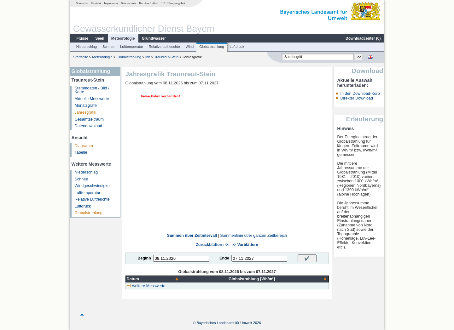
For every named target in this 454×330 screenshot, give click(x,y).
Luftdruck (237, 46)
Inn (147, 57)
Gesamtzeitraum (89, 119)
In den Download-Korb (360, 93)
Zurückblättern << (212, 244)
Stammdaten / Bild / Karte (92, 90)
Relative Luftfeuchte (164, 46)
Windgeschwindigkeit (93, 186)
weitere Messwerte (149, 286)
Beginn (144, 258)
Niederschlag (86, 46)
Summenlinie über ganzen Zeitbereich (253, 235)
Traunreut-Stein (166, 57)
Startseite (82, 3)
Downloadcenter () (363, 38)
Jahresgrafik (85, 112)
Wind (190, 46)
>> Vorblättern (245, 244)
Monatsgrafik (86, 105)
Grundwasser (154, 38)
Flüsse (82, 38)
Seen (99, 38)
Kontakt (96, 3)
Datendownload (88, 126)
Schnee (108, 46)
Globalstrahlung (211, 46)
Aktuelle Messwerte (92, 99)
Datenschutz (128, 3)
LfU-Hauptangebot (173, 3)
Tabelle (81, 152)
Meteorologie (123, 38)
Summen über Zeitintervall (192, 235)
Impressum (111, 3)
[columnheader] (152, 279)
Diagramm (84, 146)
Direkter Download (356, 98)
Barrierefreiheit (149, 3)
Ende (224, 258)
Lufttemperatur (131, 46)
